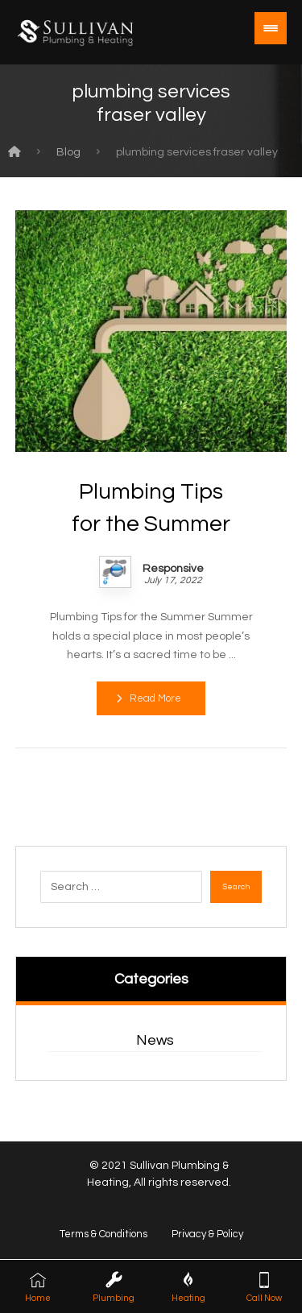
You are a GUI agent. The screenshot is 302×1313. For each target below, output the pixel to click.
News (155, 1040)
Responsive (173, 569)
